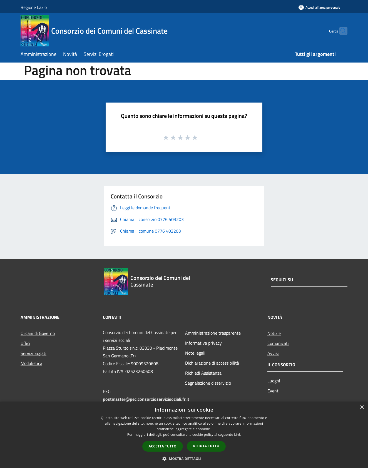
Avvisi (273, 353)
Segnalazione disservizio (208, 383)
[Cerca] (340, 31)
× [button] (362, 407)
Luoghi (273, 380)
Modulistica (31, 363)
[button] (184, 458)
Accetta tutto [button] (162, 446)
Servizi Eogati (33, 353)
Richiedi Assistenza (203, 373)
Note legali (195, 353)
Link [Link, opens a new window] (237, 434)
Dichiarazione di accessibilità (212, 363)
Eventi (273, 390)
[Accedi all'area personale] (319, 7)
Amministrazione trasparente (213, 333)
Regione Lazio (34, 7)
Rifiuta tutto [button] (206, 446)
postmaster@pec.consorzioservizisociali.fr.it (146, 399)
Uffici (25, 343)
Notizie (274, 333)
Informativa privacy (203, 343)
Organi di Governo (38, 333)
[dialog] (184, 435)
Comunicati (278, 343)
